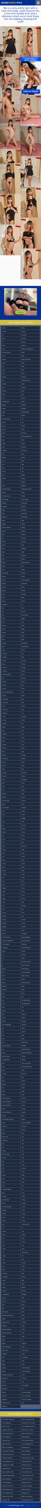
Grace (4, 912)
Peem (23, 814)
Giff (3, 884)
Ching (4, 695)
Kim (3, 1172)
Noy (23, 692)
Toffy (23, 1196)
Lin (3, 1252)
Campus (4, 653)
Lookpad (4, 1277)
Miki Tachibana (26, 359)
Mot (23, 464)
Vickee (24, 1263)
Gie (3, 881)
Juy (3, 1077)
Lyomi (4, 1301)
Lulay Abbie (5, 1294)
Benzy (4, 583)
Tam (23, 1140)
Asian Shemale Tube (28, 1458)
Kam (3, 1091)
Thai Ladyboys (6, 1437)
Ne (22, 566)
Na (22, 471)
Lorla (3, 1280)
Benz (3, 580)
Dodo (3, 762)
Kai (3, 1087)
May (3, 1361)
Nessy (23, 590)
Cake (3, 650)
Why (23, 1298)
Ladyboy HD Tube (7, 1430)
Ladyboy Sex (6, 1500)
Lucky (4, 1287)
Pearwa (24, 807)
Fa (3, 818)
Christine (5, 709)
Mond (23, 443)
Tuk (23, 1231)
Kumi (3, 1203)
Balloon (4, 517)
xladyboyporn (26, 1447)
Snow (23, 1084)
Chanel (4, 681)
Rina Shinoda (25, 965)
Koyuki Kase (5, 1200)
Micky (23, 342)
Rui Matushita (26, 1003)
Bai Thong (5, 499)
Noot (23, 681)
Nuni (23, 695)
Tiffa (23, 1175)
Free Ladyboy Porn (7, 1461)
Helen (4, 933)
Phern (23, 832)
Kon (3, 1186)
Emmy (4, 793)
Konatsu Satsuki (6, 1189)
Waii (23, 1280)
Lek (3, 1238)
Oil (22, 723)
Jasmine (4, 986)
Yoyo (23, 1354)
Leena (4, 1231)
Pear (23, 804)
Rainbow (24, 933)
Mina (23, 373)
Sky (23, 1077)
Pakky (23, 758)
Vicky (23, 1266)
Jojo (3, 1038)
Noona (24, 678)
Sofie (23, 1091)
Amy (3, 398)
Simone (24, 1073)
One (23, 734)
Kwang (4, 1210)
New (23, 597)
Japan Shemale (6, 1444)
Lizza (3, 1270)
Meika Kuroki (6, 1403)
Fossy (3, 863)
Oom (23, 741)
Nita (23, 636)
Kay (3, 1144)
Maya (3, 1364)
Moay (23, 426)
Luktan (4, 1291)
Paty (23, 793)
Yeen (23, 1329)
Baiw (3, 510)
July (3, 1066)
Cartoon (4, 671)
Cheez (4, 685)
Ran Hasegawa (26, 937)
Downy (4, 772)
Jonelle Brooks (6, 1045)
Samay (24, 1021)
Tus (23, 1245)
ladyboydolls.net (26, 1482)
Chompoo (5, 702)
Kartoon (4, 1126)
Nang (23, 527)
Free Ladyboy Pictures (28, 1426)
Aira (3, 349)
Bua (3, 646)
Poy (23, 916)
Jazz (3, 993)
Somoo (24, 1098)
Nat (23, 545)
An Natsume (5, 401)
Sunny (23, 1130)
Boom (4, 632)
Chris (3, 706)
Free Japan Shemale (8, 1451)
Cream (4, 720)
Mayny (4, 1368)
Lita (3, 1266)
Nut (23, 702)
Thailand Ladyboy (7, 1458)
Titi (23, 1189)
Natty (23, 559)
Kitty (3, 1182)
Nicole (23, 611)
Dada (3, 727)
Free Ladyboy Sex (27, 1472)
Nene (23, 576)
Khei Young (5, 1154)
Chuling (4, 713)
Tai (23, 1137)
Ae (3, 335)
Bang (3, 524)
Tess (23, 1172)
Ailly (3, 345)
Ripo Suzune (25, 975)
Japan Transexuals (27, 1496)
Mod (23, 429)
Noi (23, 653)
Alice (3, 363)
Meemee (5, 1378)
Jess (3, 1014)
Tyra (23, 1249)
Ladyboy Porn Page (8, 1465)
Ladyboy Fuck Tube (8, 1454)
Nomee (24, 660)
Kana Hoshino (6, 1098)
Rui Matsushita (26, 1000)
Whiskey (24, 1294)
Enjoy (3, 797)
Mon (23, 440)
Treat (23, 1221)
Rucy (23, 993)
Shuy (23, 1070)
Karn (3, 1123)
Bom (3, 622)
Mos (23, 461)
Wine (23, 1305)
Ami (3, 387)
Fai (3, 825)
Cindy (4, 716)
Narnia (24, 541)
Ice (3, 954)
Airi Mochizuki (6, 352)
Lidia (3, 1249)
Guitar (4, 919)
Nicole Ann (25, 615)
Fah (3, 821)
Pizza (23, 863)
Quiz (23, 930)
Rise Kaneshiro (26, 982)
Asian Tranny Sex (27, 1468)
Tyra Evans (25, 1252)
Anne (3, 426)
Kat (3, 1130)
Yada (23, 1319)
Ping (23, 849)
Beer (3, 552)
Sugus (23, 1119)
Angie (4, 408)
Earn (3, 779)
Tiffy (23, 1179)
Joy (3, 1049)
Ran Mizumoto (26, 940)
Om (23, 730)
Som (23, 1094)
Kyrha (4, 1214)
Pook (23, 895)
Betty (3, 590)
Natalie (24, 548)
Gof (3, 895)
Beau (3, 541)
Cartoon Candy (6, 674)
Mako (3, 1319)
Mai (3, 1308)
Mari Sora (5, 1350)
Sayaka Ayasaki (26, 1049)
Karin (3, 1108)
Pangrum (24, 779)
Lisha (3, 1263)
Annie (4, 429)
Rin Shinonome (26, 961)
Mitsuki (24, 408)
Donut (4, 765)
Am (3, 380)
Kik (3, 1165)
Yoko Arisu (25, 1350)
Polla (23, 877)
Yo (22, 1340)
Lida (3, 1245)
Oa (22, 713)
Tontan (24, 1203)
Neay (23, 569)
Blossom (4, 604)
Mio (23, 394)
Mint (23, 391)
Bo (3, 611)
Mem (23, 328)
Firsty (3, 849)
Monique (24, 450)
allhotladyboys (26, 1437)
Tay (23, 1161)
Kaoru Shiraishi (6, 1101)
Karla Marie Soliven (8, 1119)
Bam (3, 520)
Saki (23, 1010)
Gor (3, 905)
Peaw (23, 811)
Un (22, 1256)
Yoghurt (24, 1343)
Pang (23, 776)
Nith (23, 639)
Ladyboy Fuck (6, 1440)
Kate (3, 1133)
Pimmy (24, 846)
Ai (2, 342)
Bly (3, 608)
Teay (23, 1165)
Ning (23, 629)
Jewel (3, 1021)
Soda (23, 1087)
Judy (3, 1052)
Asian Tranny (6, 1426)
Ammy (4, 391)
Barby (4, 531)
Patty (23, 790)
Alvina (4, 377)
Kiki (3, 1168)
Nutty (23, 706)
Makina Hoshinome (8, 1315)
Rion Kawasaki (26, 972)
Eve (3, 811)
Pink (23, 853)
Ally (3, 373)
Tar (23, 1151)
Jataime (4, 989)
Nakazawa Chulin (27, 489)
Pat (23, 786)
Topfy (23, 1214)
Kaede (4, 1084)
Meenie (4, 1396)
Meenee (4, 1389)
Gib (3, 877)
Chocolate (5, 699)
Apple (4, 457)
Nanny (23, 531)
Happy (4, 926)
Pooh (23, 891)
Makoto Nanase (6, 1329)
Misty (23, 401)
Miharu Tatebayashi (27, 349)
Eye (3, 814)
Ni (22, 604)
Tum (23, 1238)
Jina (3, 1035)
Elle (3, 786)
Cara (3, 664)
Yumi (23, 1375)
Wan (23, 1284)
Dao (3, 730)
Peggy (23, 818)
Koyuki (4, 1196)
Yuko (23, 1364)
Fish (3, 853)
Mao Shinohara (6, 1347)
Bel (3, 555)
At (2, 482)
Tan (23, 1144)
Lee (3, 1228)
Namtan (24, 510)
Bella (3, 562)
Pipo (23, 860)
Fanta (3, 832)
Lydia (3, 1298)
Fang (3, 828)
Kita (3, 1179)
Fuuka (4, 870)
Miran (23, 398)
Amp (3, 394)
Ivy (3, 958)
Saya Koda (25, 1042)
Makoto (4, 1326)
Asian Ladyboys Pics (27, 1433)
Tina (23, 1182)
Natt (23, 552)
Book (3, 629)
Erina (3, 804)
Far (3, 835)
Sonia (23, 1105)
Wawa (23, 1287)
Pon (23, 881)
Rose (23, 989)
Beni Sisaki (5, 573)
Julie (3, 1063)
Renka (23, 951)
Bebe (3, 545)
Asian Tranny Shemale (28, 1419)
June (3, 1070)
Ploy (23, 870)
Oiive (23, 720)
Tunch (23, 1242)
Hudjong (4, 947)
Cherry (4, 688)
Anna (3, 422)
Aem (3, 338)
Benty (4, 576)
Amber (4, 384)
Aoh (3, 447)
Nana (23, 524)
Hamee (4, 923)
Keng (3, 1151)
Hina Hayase (5, 944)
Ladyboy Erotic (6, 1468)
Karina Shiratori (6, 1112)
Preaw (23, 919)
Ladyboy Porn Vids (27, 1479)
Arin (3, 461)
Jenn (3, 1007)
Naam (23, 475)
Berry (4, 587)
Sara (23, 1035)
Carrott (4, 667)
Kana (3, 1094)
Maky (3, 1336)
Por (23, 909)
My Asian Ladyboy (27, 1486)
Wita (23, 1308)
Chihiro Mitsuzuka (7, 692)
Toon (23, 1210)
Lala (3, 1217)
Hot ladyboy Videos (27, 1500)
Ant (3, 436)
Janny (3, 982)
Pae (23, 751)
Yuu (23, 1389)
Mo (23, 422)
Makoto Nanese (6, 1333)
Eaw (3, 783)
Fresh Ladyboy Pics (27, 1444)
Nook (23, 671)
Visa (23, 1273)
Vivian (23, 1277)
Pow (23, 912)
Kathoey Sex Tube (7, 1496)
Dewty (4, 755)
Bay (3, 534)
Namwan (24, 513)
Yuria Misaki (25, 1385)
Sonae (23, 1101)
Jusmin (4, 1073)
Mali (3, 1340)
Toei (23, 1193)
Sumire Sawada (26, 1123)
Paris (23, 783)
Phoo (23, 839)
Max (3, 1357)
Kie (3, 1161)
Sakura (24, 1014)
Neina (23, 573)
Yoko (23, 1347)
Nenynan (24, 583)
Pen (23, 821)
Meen (4, 1382)
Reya (23, 958)
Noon (23, 674)
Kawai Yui (5, 1137)
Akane (4, 359)
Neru (23, 587)
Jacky (3, 968)
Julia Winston (6, 1059)
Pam (23, 765)
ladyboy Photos (26, 1454)
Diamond (5, 758)
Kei (3, 1147)
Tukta (23, 1235)
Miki (23, 356)
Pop (23, 902)
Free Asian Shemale (27, 1440)
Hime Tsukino (6, 937)
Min (23, 370)
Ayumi (4, 492)
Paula (23, 797)
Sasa (23, 1038)
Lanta (3, 1221)
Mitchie (24, 405)
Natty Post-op (26, 562)
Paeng (23, 755)
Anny (3, 433)
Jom (3, 1042)
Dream (4, 776)
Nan (23, 520)
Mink (23, 384)
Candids (4, 657)
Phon (23, 835)
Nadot (23, 482)
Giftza (4, 888)
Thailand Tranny (26, 1465)
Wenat (23, 1291)
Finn (3, 846)
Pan (23, 769)
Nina (23, 625)
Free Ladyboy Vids (7, 1493)
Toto (23, 1217)
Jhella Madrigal (6, 1024)
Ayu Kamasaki (6, 489)
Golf (3, 902)
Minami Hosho (26, 380)
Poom (23, 898)
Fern (3, 839)
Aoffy (3, 443)
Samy (23, 1028)
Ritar (23, 986)
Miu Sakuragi (25, 412)
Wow (23, 1315)
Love (3, 1284)
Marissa (4, 1354)
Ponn (23, 888)
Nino (23, 632)
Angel (4, 405)
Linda (3, 1256)
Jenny (4, 1010)
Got (3, 909)
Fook (3, 860)
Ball (3, 513)
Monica (24, 447)
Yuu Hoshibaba (26, 1392)
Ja (2, 965)
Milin (23, 363)
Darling (4, 734)
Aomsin (4, 450)
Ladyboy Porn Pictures (28, 1423)
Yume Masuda (26, 1371)
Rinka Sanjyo (25, 968)
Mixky (23, 415)
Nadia (23, 478)
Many (3, 1343)
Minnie (24, 387)
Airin (3, 356)
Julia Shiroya (5, 1056)
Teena (23, 1168)
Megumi (4, 1399)
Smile (23, 1080)
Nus (23, 699)
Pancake (24, 772)
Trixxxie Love (26, 1224)
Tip (23, 1186)
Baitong (4, 506)
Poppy (23, 905)
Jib (3, 1028)
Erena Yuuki (5, 800)
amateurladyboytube (8, 1475)
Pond (23, 884)
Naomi (24, 534)
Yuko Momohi (26, 1368)
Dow (3, 769)
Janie (3, 979)
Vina (23, 1270)
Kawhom (4, 1140)
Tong (23, 1200)
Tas (23, 1154)
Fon (3, 856)
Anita (3, 412)
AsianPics (11, 2)
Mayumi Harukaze (7, 1375)
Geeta (4, 874)
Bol (3, 615)
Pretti (23, 923)
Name (23, 496)
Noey (23, 650)
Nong (23, 664)
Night (23, 618)
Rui (23, 996)
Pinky (23, 856)
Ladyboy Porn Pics (7, 1486)
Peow (23, 828)
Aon (3, 454)
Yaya (23, 1326)
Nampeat (24, 503)
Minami (24, 377)
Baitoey (4, 503)
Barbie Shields (6, 527)
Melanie (4, 1406)
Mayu (3, 1371)
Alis (3, 366)
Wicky (23, 1301)
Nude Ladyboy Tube (28, 1475)
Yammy (24, 1322)
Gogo (3, 898)
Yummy (24, 1378)
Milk (23, 366)
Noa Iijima (25, 643)
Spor (23, 1116)
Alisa (3, 370)
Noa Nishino (25, 646)
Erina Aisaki (5, 807)
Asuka (4, 478)
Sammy (24, 1024)
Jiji (3, 1031)
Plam (23, 867)
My (23, 468)
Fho (3, 842)
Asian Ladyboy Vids (7, 1472)
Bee (3, 548)
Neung (24, 594)
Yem (23, 1333)
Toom (23, 1207)
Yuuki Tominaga (26, 1399)
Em (3, 790)
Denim (4, 744)
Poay (23, 874)
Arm (3, 468)
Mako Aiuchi (5, 1322)
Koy (3, 1193)
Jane (3, 975)
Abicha (4, 331)
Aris (3, 464)
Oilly (23, 727)
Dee (3, 741)
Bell (3, 559)
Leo (3, 1242)
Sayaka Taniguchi (27, 1052)
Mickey (24, 338)
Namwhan (25, 517)
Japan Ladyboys (6, 1479)
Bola (3, 618)
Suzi (23, 1133)
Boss (3, 636)
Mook (23, 457)
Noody (24, 667)
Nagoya (24, 485)
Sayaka (24, 1045)
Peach (23, 800)
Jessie (4, 1017)
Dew (3, 751)
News (23, 601)
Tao (23, 1147)
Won (23, 1312)
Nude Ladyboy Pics (7, 1489)
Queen (24, 926)
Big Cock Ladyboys (7, 1447)
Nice (23, 608)
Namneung (25, 499)
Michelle (24, 335)
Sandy (23, 1031)
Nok (23, 657)
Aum (3, 485)
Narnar (24, 538)
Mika (23, 352)
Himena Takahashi (7, 940)
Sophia (24, 1112)
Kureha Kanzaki (6, 1207)
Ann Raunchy (6, 419)
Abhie (4, 328)
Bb (3, 538)
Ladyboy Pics (25, 1493)
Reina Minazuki (26, 947)
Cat (3, 678)
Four (3, 867)
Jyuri (3, 1080)
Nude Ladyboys (26, 1451)
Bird (3, 597)
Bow (3, 639)
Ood (23, 737)
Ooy (23, 744)
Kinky (3, 1175)
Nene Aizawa (25, 580)
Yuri (23, 1382)
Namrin (24, 506)
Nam (23, 492)
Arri (3, 475)
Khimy (4, 1158)
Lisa (3, 1259)
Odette (24, 716)
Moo (23, 454)
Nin (23, 622)
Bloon (4, 601)
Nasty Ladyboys (26, 1489)
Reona (23, 954)
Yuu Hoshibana (26, 1396)
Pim (23, 842)
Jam (3, 972)
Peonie (24, 825)
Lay (3, 1224)
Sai (22, 1007)
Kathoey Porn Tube (27, 1430)
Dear (3, 737)
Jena (3, 1003)
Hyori (3, 951)
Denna (4, 748)
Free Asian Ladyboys (8, 1419)
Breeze (4, 643)
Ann (3, 415)
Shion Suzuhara (26, 1063)
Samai (23, 1017)
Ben (3, 569)
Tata (23, 1158)
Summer (24, 1126)
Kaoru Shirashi (6, 1105)
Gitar (3, 891)
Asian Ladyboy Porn (8, 1433)
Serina (23, 1056)
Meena (4, 1385)
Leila (3, 1235)
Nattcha (24, 555)
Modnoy (24, 433)
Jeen (3, 996)
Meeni (4, 1392)
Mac (3, 1305)
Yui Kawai (24, 1357)
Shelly (23, 1059)
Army (3, 471)
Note (23, 688)
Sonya (23, 1108)
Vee (23, 1259)
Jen (3, 1000)
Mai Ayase (5, 1312)
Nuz (23, 709)
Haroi (3, 930)
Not (23, 685)
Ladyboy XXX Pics (27, 1461)
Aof (3, 440)
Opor (23, 748)
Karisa (4, 1116)
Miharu (24, 345)
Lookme (4, 1273)
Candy (4, 660)
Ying (23, 1336)
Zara (23, 1403)
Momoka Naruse (26, 436)
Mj (22, 419)
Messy (23, 331)
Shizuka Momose (27, 1066)
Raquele (24, 944)
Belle (3, 566)
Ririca (23, 979)
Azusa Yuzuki (6, 496)
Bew (3, 594)
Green (4, 916)
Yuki (23, 1361)
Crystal (4, 723)
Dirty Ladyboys (6, 1423)
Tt (22, 1228)
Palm (23, 762)
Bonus (4, 625)
